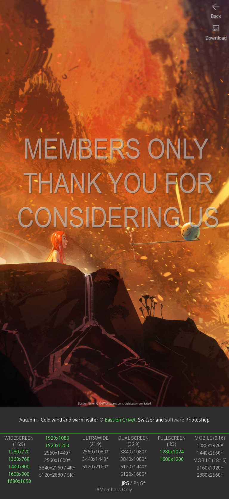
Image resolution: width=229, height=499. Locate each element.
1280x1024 (172, 452)
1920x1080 (57, 438)
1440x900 (19, 467)
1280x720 (19, 452)
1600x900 (19, 474)
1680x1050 (19, 481)
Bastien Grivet (120, 420)
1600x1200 (172, 459)
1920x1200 (57, 445)
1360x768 (19, 459)
